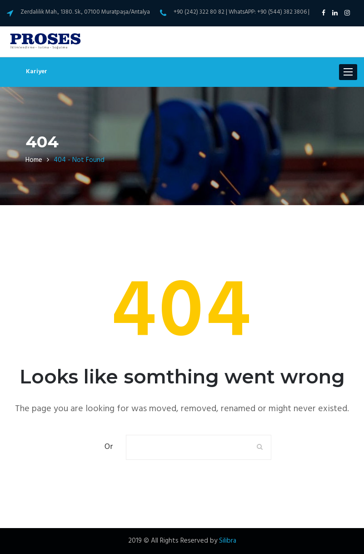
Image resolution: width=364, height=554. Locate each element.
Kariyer (36, 71)
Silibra (227, 540)
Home (33, 160)
